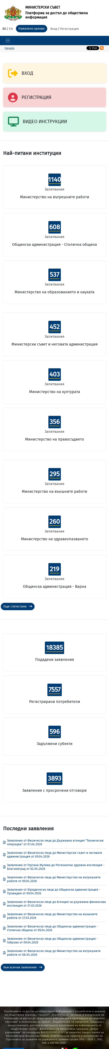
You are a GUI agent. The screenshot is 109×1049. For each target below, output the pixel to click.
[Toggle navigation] (7, 40)
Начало (9, 48)
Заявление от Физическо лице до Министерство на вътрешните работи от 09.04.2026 (52, 879)
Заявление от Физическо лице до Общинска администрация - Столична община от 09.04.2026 (50, 928)
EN (11, 29)
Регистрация (69, 29)
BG (4, 29)
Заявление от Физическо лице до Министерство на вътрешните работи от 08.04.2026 (52, 952)
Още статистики (17, 606)
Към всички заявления (22, 967)
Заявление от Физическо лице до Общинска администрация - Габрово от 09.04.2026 (50, 940)
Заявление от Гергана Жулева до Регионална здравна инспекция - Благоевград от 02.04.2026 (53, 867)
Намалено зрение (31, 28)
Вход (53, 29)
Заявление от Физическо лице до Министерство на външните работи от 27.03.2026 (50, 916)
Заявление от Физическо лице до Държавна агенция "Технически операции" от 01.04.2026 (53, 842)
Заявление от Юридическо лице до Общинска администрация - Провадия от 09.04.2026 (51, 891)
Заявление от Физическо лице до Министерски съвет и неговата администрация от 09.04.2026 (52, 854)
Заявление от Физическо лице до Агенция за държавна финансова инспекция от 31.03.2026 (54, 903)
